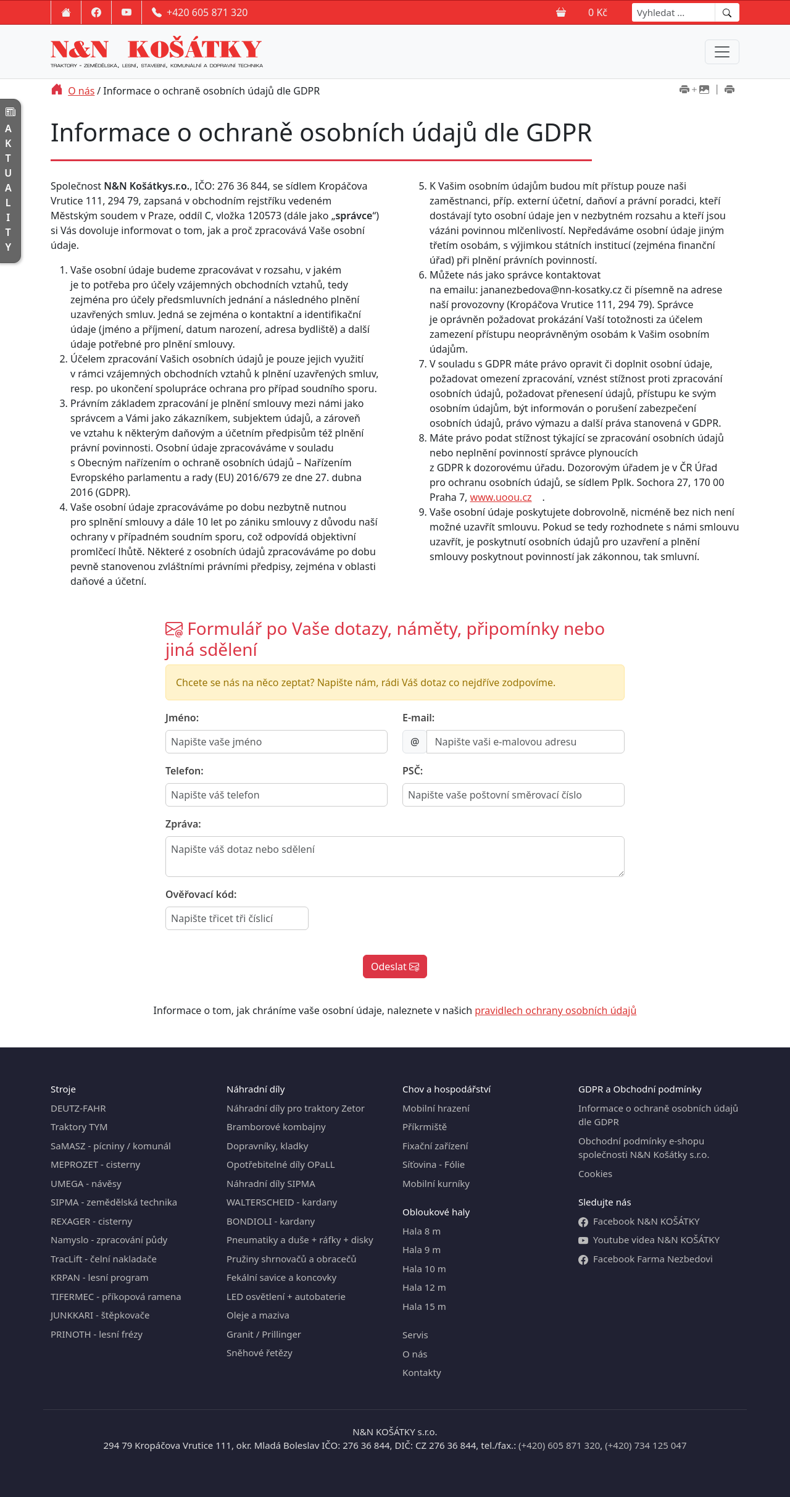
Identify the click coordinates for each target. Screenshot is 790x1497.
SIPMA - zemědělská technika (114, 1202)
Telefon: (184, 771)
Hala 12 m (424, 1287)
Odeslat (395, 966)
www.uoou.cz (501, 497)
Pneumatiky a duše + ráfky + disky (300, 1239)
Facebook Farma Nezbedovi (645, 1259)
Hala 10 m (424, 1268)
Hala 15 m (424, 1306)
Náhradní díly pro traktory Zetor (296, 1108)
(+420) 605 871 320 (559, 1445)
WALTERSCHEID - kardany (282, 1202)
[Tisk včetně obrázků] (694, 91)
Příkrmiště (424, 1126)
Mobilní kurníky (436, 1183)
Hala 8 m (421, 1231)
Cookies (595, 1173)
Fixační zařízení (435, 1145)
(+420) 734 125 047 (645, 1445)
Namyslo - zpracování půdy (109, 1239)
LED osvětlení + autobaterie (286, 1296)
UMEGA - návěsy (86, 1183)
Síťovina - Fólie (433, 1164)
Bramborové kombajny (276, 1126)
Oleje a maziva (258, 1315)
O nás (81, 91)
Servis (415, 1334)
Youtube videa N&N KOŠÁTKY (649, 1240)
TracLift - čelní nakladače (104, 1258)
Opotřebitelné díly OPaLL (281, 1164)
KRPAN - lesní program (100, 1277)
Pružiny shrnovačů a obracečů (291, 1258)
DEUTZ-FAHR (78, 1108)
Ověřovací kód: (200, 894)
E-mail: (418, 717)
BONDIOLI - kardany (271, 1221)
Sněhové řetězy (260, 1352)
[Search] (673, 12)
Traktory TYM (79, 1126)
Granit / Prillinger (264, 1334)
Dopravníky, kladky (267, 1145)
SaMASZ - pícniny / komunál (111, 1145)
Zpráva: (183, 824)
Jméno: (182, 717)
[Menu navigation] (722, 52)
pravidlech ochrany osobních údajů (555, 1010)
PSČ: (412, 771)
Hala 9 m (421, 1249)
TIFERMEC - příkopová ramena (116, 1296)
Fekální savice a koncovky (281, 1277)
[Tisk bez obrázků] (729, 91)
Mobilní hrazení (436, 1108)
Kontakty (421, 1372)
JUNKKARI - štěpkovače (100, 1315)
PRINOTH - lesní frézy (97, 1334)
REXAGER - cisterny (91, 1221)
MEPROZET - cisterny (95, 1164)
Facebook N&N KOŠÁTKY (638, 1221)
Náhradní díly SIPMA (271, 1183)
